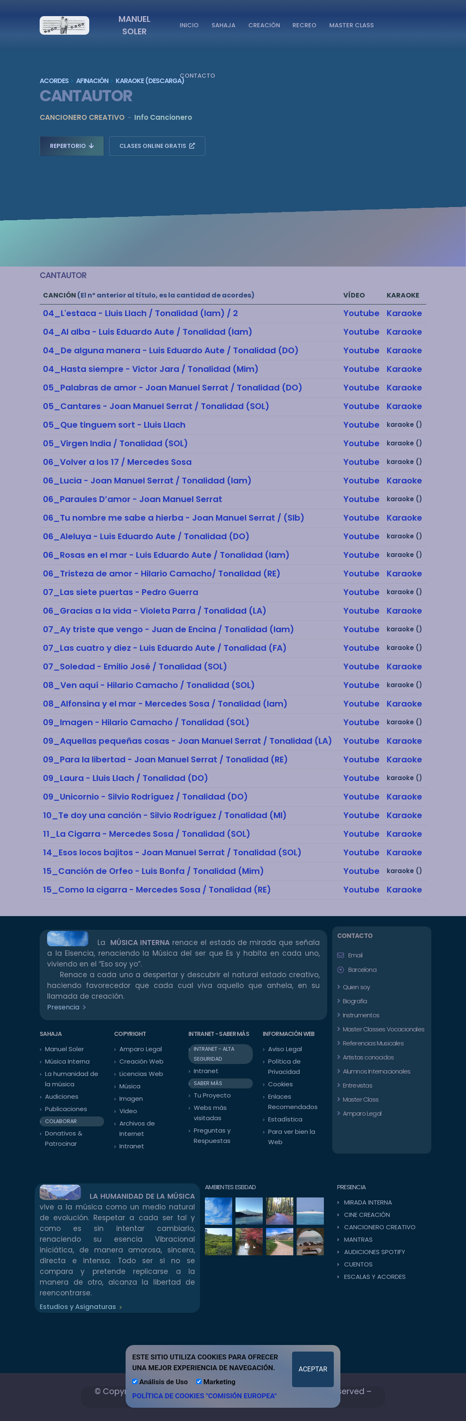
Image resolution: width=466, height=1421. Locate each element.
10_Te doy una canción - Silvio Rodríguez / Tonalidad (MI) (165, 815)
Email (355, 955)
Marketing (215, 1382)
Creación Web (141, 1061)
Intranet (131, 1146)
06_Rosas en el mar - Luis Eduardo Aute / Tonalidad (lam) (166, 555)
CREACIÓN (264, 25)
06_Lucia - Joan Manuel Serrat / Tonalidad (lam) (147, 480)
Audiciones (61, 1096)
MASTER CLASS (351, 25)
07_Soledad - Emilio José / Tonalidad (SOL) (135, 666)
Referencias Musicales (372, 1043)
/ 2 (231, 313)
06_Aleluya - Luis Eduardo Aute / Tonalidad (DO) (146, 536)
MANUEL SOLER (134, 25)
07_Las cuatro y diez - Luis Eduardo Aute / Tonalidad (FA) (165, 648)
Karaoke (404, 313)
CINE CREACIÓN (367, 1214)
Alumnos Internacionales (375, 1071)
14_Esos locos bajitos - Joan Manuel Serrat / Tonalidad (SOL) (172, 852)
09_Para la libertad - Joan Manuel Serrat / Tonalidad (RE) (165, 759)
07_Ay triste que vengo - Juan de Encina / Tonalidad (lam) (168, 629)
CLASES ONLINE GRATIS (157, 146)
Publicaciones (66, 1108)
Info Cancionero (163, 117)
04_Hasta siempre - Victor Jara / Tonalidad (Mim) (151, 369)
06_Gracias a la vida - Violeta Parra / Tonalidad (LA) (154, 610)
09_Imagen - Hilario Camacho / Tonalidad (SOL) (146, 722)
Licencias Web (141, 1073)
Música (129, 1086)
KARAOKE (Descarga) (150, 81)
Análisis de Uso (160, 1382)
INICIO (189, 25)
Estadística (285, 1119)
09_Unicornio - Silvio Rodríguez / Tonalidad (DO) (145, 796)
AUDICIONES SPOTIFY (374, 1251)
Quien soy (355, 987)
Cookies (280, 1084)
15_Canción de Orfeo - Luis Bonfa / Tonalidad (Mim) (153, 871)
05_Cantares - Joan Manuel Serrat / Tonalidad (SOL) (156, 406)
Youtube (361, 313)
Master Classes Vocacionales (382, 1029)
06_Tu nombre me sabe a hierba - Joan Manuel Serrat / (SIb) (173, 518)
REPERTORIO (72, 146)
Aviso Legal (285, 1049)
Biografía (354, 1001)
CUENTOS (358, 1264)
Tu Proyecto (212, 1095)
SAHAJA (223, 25)
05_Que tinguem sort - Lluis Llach (114, 425)
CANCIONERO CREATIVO (82, 117)
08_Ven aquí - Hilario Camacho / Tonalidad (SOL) (149, 685)
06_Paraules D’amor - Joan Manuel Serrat (132, 499)
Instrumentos (360, 1015)
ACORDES (54, 81)
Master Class (359, 1099)
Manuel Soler (64, 1049)
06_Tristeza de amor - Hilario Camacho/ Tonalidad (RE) (162, 573)
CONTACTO (197, 75)
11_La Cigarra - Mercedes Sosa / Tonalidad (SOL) (146, 834)
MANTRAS (358, 1239)
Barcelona (362, 969)
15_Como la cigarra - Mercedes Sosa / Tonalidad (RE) (157, 889)
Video (128, 1111)
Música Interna (67, 1061)
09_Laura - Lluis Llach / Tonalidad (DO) (125, 778)
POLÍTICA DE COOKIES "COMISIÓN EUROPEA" (204, 1396)
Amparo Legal (140, 1049)
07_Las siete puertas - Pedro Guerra (120, 592)
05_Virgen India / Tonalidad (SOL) (115, 443)
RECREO (304, 25)
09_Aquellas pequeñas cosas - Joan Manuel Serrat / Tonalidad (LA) (187, 741)
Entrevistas (356, 1085)
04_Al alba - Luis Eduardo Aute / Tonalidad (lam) (147, 332)
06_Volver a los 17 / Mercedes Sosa (117, 462)
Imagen (131, 1098)
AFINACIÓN (92, 81)
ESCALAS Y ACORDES (375, 1276)
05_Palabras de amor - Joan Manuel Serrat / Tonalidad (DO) (172, 387)
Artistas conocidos (367, 1057)
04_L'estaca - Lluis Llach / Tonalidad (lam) (134, 313)
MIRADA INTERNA (368, 1202)
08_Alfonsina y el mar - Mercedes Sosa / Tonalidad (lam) (165, 703)
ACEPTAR (313, 1369)
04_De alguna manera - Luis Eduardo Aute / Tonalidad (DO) (171, 350)
